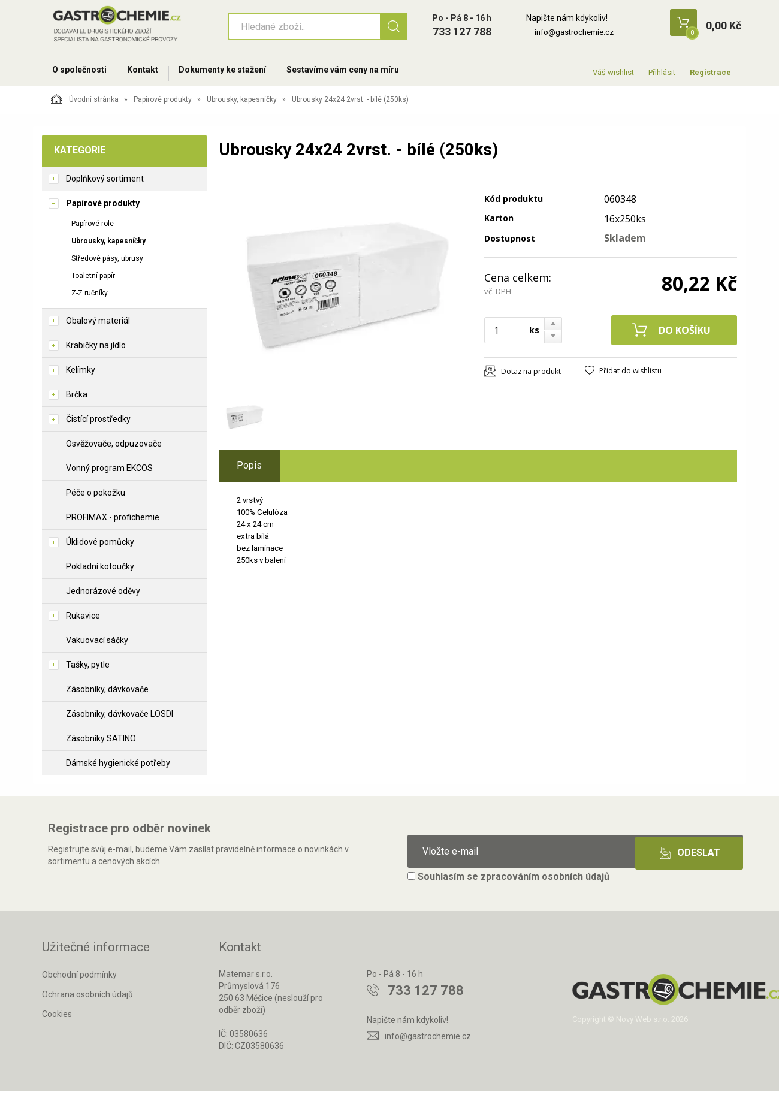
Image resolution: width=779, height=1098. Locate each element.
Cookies (57, 1020)
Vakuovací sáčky (97, 647)
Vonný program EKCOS (109, 475)
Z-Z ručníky (89, 300)
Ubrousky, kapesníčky (242, 106)
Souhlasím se (508, 883)
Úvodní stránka (85, 105)
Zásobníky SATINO (101, 745)
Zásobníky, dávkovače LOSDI (119, 721)
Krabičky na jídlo (96, 352)
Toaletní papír (93, 282)
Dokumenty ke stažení (239, 73)
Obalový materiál (98, 328)
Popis (249, 472)
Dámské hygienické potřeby (118, 770)
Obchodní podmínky (79, 982)
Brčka (76, 401)
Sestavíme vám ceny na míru (366, 73)
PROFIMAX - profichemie (112, 524)
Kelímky (80, 377)
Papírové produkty (163, 106)
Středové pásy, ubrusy (107, 265)
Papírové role (92, 230)
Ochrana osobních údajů (87, 1001)
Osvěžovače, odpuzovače (114, 451)
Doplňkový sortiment (105, 185)
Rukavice (83, 623)
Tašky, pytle (88, 672)
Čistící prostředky (98, 426)
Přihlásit (661, 72)
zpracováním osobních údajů (545, 883)
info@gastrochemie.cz (574, 32)
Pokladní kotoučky (100, 573)
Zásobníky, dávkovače (107, 696)
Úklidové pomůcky (100, 549)
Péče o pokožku (95, 500)
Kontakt (152, 73)
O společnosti (83, 73)
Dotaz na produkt (531, 378)
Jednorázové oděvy (103, 598)
